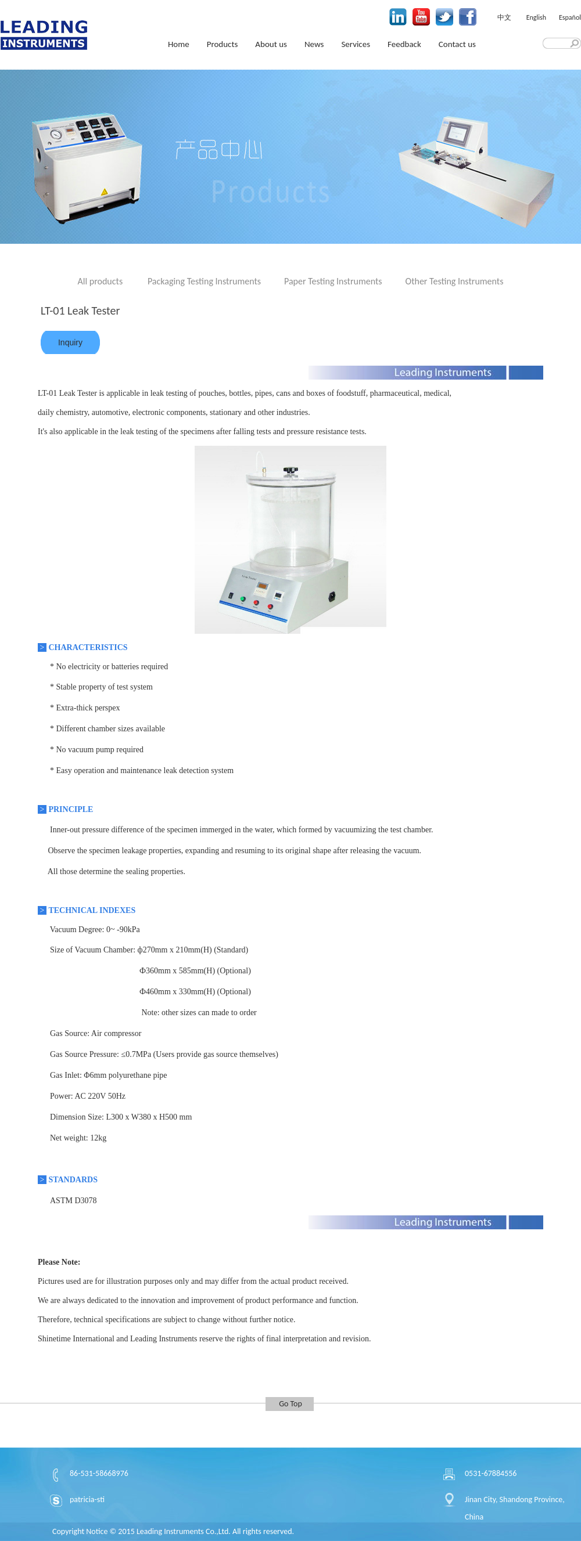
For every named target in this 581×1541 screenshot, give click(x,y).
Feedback (404, 44)
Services (355, 44)
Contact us (457, 44)
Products (222, 44)
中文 (504, 17)
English (536, 17)
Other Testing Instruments (455, 281)
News (314, 44)
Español (570, 17)
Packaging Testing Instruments (204, 281)
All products (100, 281)
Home (178, 44)
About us (271, 44)
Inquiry (70, 342)
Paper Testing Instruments (333, 281)
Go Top (290, 1404)
